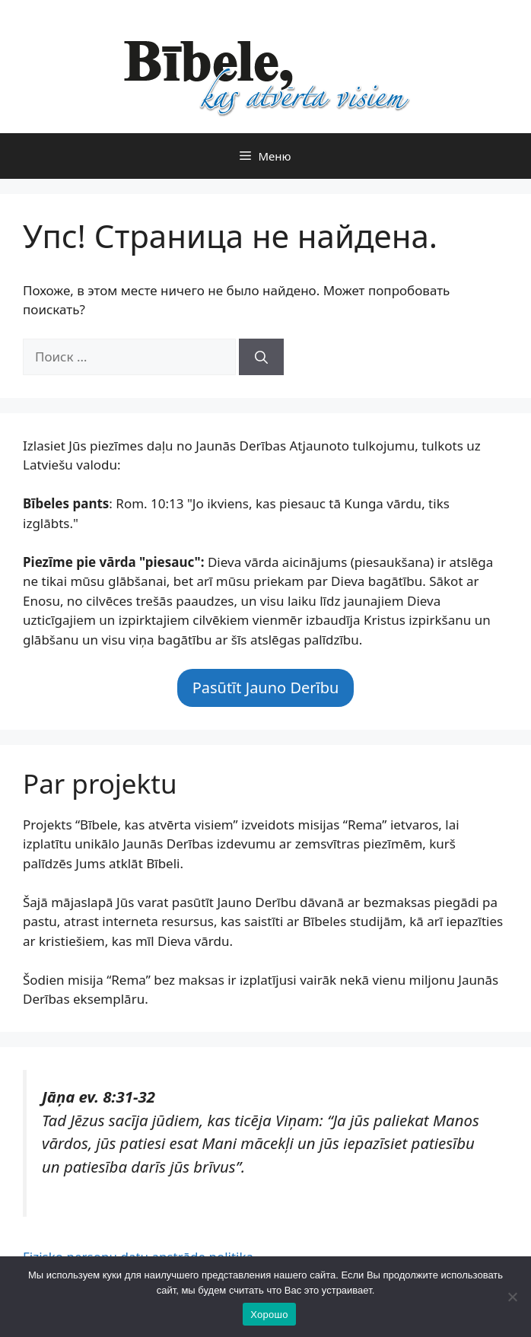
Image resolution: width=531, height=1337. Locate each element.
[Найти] (261, 357)
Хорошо (269, 1314)
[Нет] (512, 1296)
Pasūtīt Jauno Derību (265, 687)
